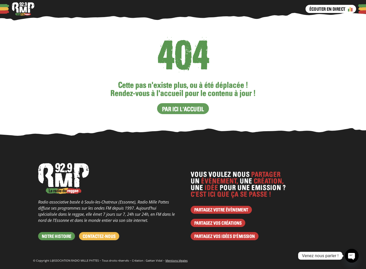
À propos (53, 9)
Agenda (107, 9)
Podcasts (74, 9)
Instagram (181, 9)
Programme (130, 9)
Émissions (155, 9)
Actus (91, 9)
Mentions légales (176, 260)
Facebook (171, 9)
